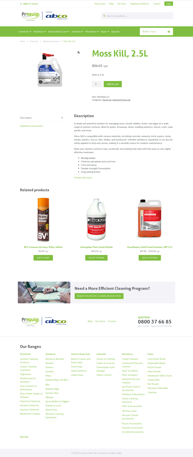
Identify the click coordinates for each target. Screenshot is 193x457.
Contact (156, 3)
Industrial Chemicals (51, 41)
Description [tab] (26, 117)
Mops (48, 375)
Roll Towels (153, 383)
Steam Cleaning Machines (130, 400)
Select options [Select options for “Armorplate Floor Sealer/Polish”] (96, 257)
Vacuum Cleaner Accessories (130, 416)
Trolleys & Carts (53, 405)
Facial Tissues (154, 367)
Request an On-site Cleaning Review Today (99, 296)
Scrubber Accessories (133, 431)
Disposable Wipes (157, 363)
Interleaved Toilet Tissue (160, 375)
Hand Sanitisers (79, 370)
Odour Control (104, 374)
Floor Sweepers (130, 374)
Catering (152, 392)
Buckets (49, 363)
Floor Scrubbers (130, 370)
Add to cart (113, 84)
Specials (115, 31)
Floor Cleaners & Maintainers (28, 387)
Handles (49, 371)
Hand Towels (154, 371)
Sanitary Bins (52, 393)
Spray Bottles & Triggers (57, 401)
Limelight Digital (115, 453)
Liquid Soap (77, 374)
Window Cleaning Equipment (54, 415)
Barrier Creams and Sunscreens (80, 360)
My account (100, 3)
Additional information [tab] (31, 125)
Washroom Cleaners (30, 413)
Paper (104, 31)
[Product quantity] (97, 84)
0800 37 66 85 (29, 3)
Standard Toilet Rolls (158, 388)
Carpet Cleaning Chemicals (28, 368)
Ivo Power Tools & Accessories (131, 388)
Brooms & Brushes (54, 358)
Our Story (121, 3)
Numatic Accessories (132, 427)
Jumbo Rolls (154, 379)
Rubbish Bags (52, 388)
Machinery (90, 31)
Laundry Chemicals (29, 409)
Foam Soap (76, 366)
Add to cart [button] (43, 257)
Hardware (39, 31)
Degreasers (25, 374)
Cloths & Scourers (106, 363)
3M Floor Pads (129, 411)
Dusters (49, 367)
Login (168, 3)
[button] (78, 52)
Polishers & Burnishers (133, 394)
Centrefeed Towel (156, 358)
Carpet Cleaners (130, 358)
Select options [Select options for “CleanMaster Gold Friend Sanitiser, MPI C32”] (149, 257)
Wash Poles (51, 409)
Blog (111, 3)
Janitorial (76, 31)
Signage (49, 397)
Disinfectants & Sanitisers (28, 380)
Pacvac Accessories (132, 423)
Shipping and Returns (139, 3)
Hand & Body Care (57, 31)
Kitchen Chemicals (29, 405)
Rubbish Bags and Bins (56, 379)
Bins (47, 384)
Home (22, 41)
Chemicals (24, 31)
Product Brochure (83, 177)
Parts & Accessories (132, 406)
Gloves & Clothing (106, 358)
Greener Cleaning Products (29, 360)
